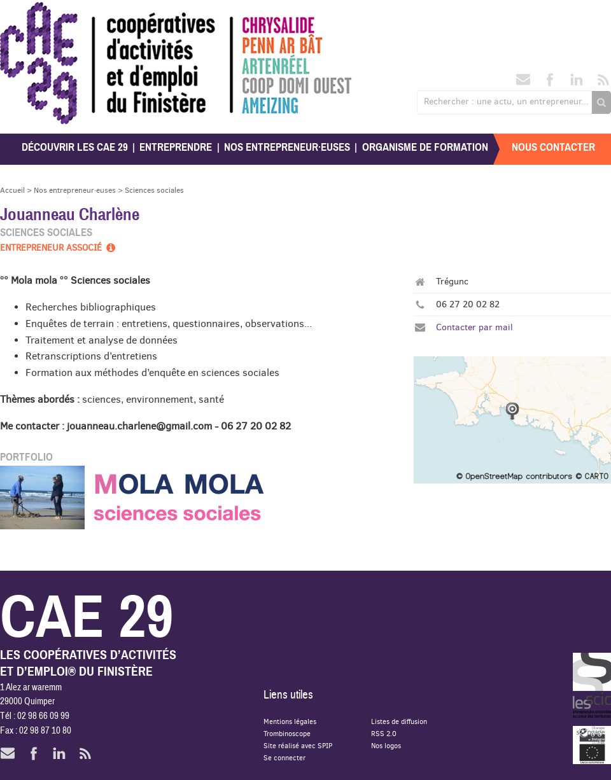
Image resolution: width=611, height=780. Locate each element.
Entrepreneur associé (58, 247)
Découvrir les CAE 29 (75, 147)
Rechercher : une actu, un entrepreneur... (506, 101)
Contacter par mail (474, 327)
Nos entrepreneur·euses (287, 147)
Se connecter (284, 757)
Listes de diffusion (399, 721)
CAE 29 (27, 14)
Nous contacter (553, 147)
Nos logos (386, 745)
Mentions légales (289, 721)
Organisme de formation (425, 147)
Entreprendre (175, 147)
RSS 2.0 (384, 733)
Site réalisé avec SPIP (297, 745)
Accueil (12, 190)
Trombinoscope (287, 733)
